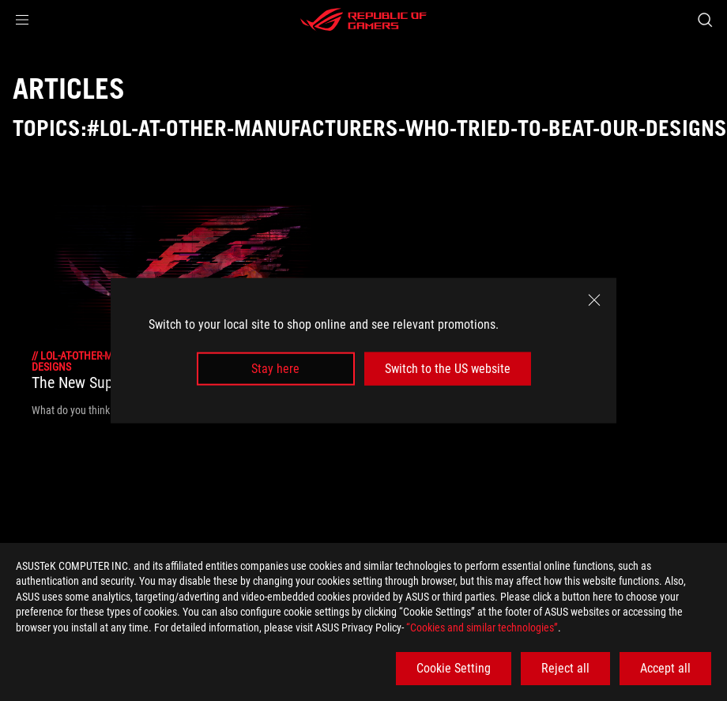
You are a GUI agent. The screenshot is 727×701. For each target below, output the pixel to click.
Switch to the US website (447, 368)
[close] (594, 299)
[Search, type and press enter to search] (704, 20)
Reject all (565, 668)
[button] (22, 19)
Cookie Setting (453, 668)
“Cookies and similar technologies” (482, 627)
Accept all (665, 668)
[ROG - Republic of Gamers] (363, 20)
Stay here (275, 368)
